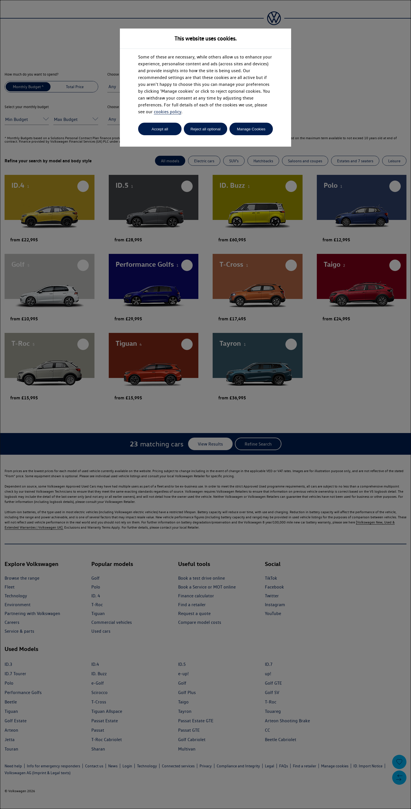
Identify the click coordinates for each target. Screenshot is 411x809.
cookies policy (167, 111)
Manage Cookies (251, 129)
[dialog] (205, 404)
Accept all (160, 129)
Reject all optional (205, 129)
